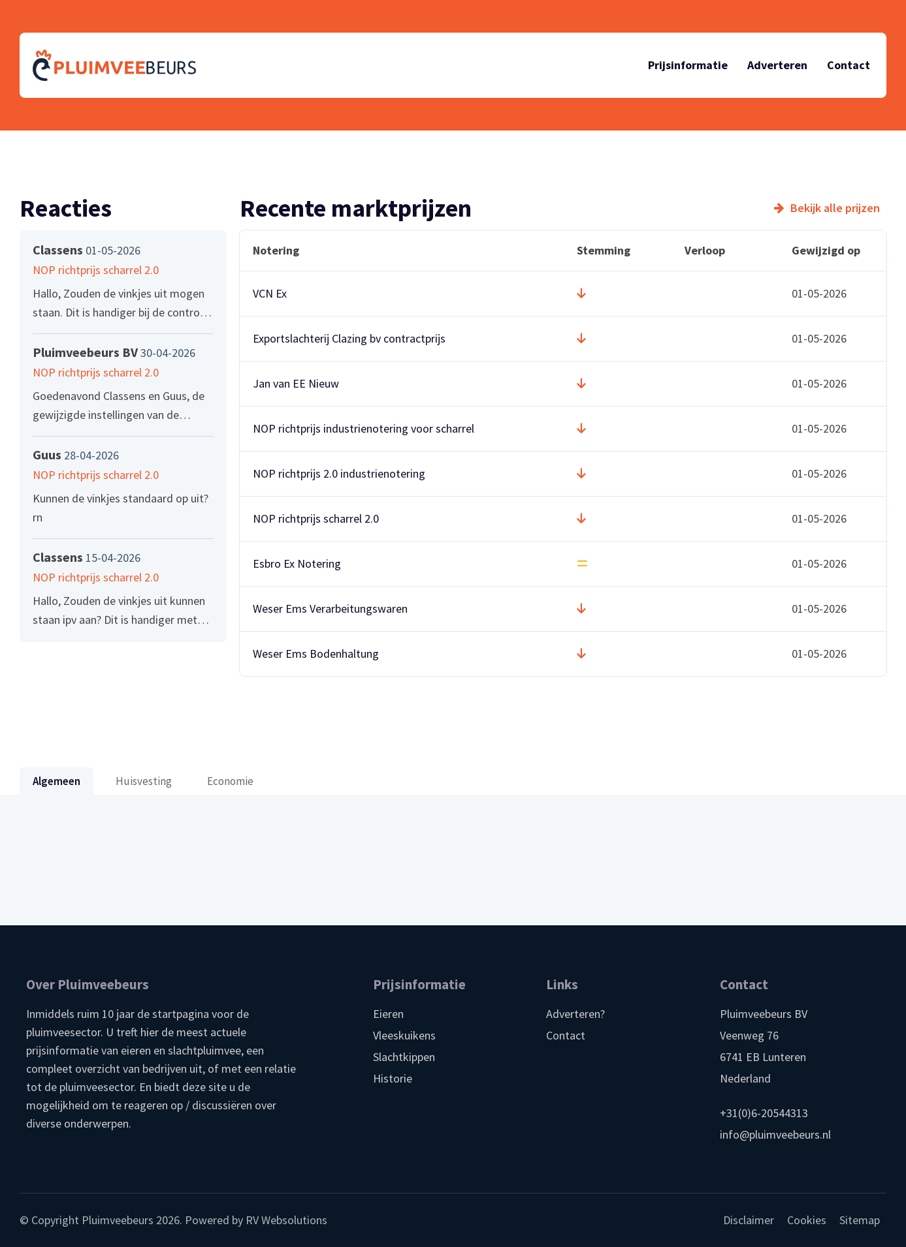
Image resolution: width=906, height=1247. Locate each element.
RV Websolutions (286, 1219)
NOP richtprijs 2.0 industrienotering (339, 473)
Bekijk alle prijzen (835, 208)
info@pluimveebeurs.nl (775, 1134)
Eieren (388, 1013)
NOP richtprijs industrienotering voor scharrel (363, 428)
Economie (230, 781)
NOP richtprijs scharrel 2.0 (316, 518)
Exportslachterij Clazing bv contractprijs (349, 338)
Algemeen (56, 781)
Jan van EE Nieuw (296, 383)
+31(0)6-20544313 (764, 1112)
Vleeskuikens (404, 1035)
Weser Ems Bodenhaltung (316, 653)
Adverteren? (575, 1013)
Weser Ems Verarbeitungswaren (330, 608)
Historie (392, 1078)
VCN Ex (270, 293)
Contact (565, 1035)
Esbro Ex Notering (297, 563)
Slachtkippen (404, 1056)
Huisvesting (144, 781)
